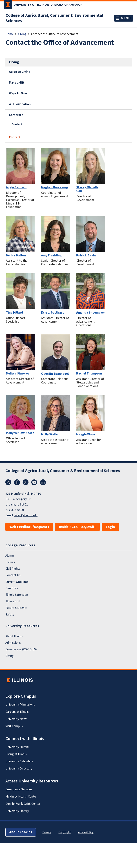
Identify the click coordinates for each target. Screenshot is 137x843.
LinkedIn (43, 482)
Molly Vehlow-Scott (20, 433)
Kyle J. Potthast (52, 312)
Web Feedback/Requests (29, 526)
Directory (11, 588)
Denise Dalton (16, 255)
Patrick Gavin (86, 255)
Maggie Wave (85, 434)
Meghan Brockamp (54, 187)
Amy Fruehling (51, 255)
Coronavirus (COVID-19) (21, 649)
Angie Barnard (16, 187)
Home (9, 34)
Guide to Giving (19, 72)
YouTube (34, 482)
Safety (9, 614)
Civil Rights (12, 568)
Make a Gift (16, 82)
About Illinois (14, 636)
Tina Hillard (14, 312)
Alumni (9, 555)
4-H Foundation (20, 104)
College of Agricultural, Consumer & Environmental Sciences (54, 18)
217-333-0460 (14, 510)
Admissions (13, 642)
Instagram (8, 482)
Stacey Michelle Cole (87, 189)
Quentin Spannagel (55, 373)
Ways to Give (18, 93)
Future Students (16, 608)
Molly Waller (50, 434)
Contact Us (13, 575)
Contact (17, 124)
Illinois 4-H (12, 601)
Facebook (17, 482)
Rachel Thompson (89, 373)
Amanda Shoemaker (90, 312)
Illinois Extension (16, 595)
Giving (22, 34)
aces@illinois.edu (25, 515)
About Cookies (20, 832)
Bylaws (10, 562)
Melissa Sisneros (17, 373)
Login (110, 526)
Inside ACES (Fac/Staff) (77, 526)
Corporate (16, 115)
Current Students (16, 582)
